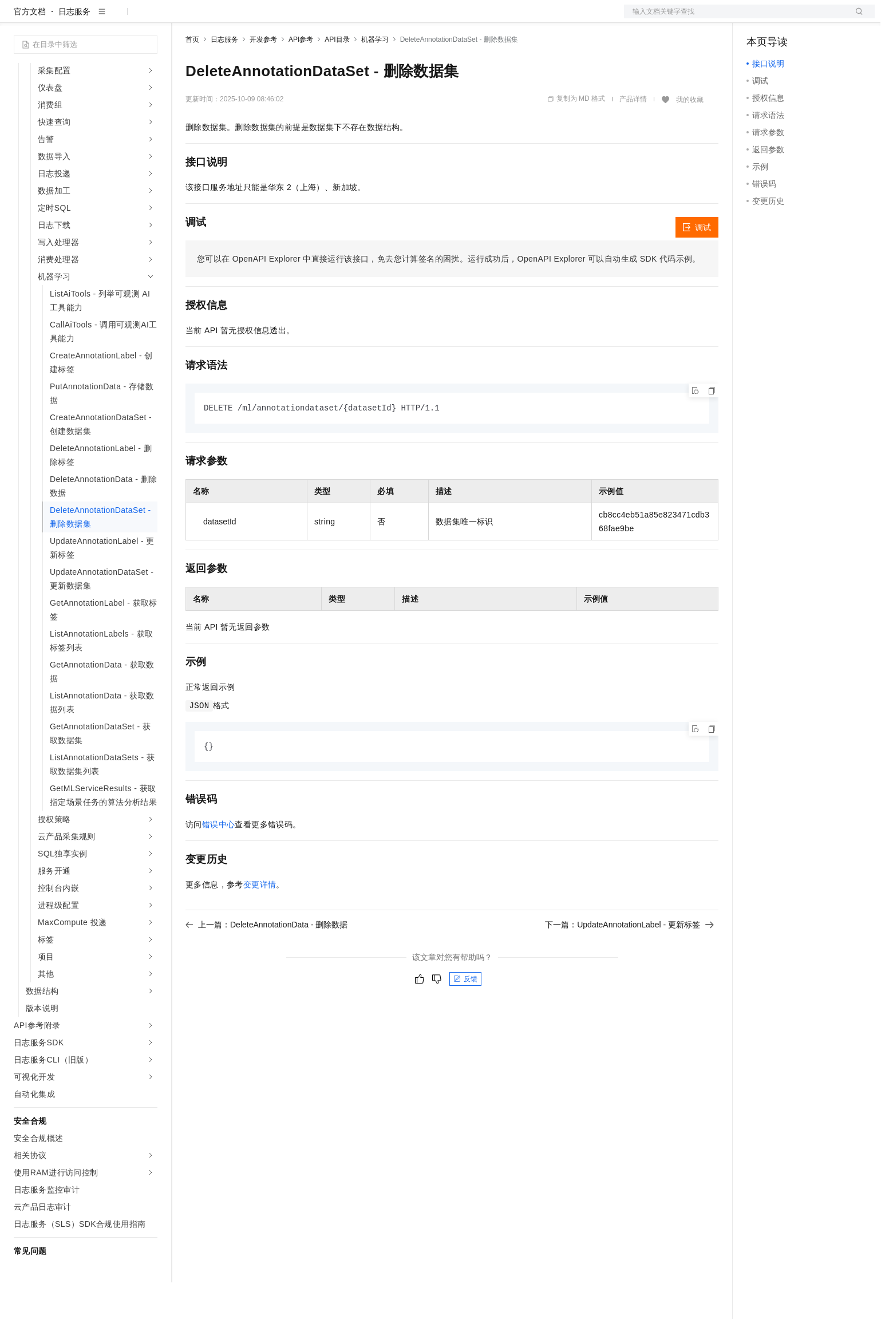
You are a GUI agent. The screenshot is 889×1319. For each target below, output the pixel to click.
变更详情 (259, 922)
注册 (814, 18)
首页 (192, 76)
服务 (338, 18)
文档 (735, 18)
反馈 (465, 1017)
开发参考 (263, 76)
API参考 (301, 76)
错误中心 (218, 862)
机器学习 (375, 76)
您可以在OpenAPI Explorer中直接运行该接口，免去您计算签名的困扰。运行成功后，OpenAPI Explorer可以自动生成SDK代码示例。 (449, 295)
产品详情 (633, 136)
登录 (856, 18)
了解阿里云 (377, 18)
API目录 (337, 76)
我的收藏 (690, 136)
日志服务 (74, 48)
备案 (759, 18)
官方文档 (30, 48)
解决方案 (184, 18)
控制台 (786, 18)
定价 (247, 18)
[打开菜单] (18, 18)
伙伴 (310, 18)
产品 (149, 18)
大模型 (117, 18)
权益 (220, 18)
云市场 (279, 18)
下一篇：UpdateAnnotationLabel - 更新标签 (629, 962)
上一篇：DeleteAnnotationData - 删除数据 (266, 962)
